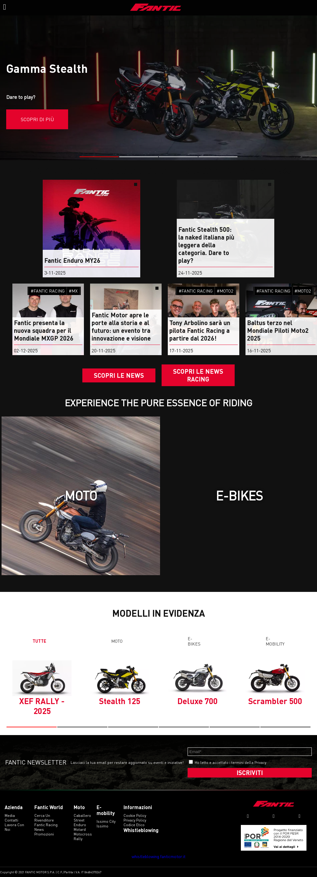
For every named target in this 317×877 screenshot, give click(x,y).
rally (78, 838)
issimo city (106, 821)
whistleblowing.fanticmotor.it (158, 856)
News (39, 829)
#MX (73, 290)
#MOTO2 (225, 290)
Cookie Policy (135, 815)
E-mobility (275, 641)
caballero (82, 815)
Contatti (11, 820)
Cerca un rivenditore (44, 817)
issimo (102, 826)
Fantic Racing (46, 824)
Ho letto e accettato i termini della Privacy (230, 762)
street (79, 820)
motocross (83, 834)
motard (80, 829)
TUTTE (39, 641)
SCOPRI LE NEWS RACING (198, 375)
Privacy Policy (135, 820)
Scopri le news (119, 375)
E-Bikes (194, 641)
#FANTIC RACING (48, 290)
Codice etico (134, 824)
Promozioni (44, 834)
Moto (117, 641)
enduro (80, 824)
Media (10, 815)
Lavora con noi (14, 827)
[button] (99, 156)
